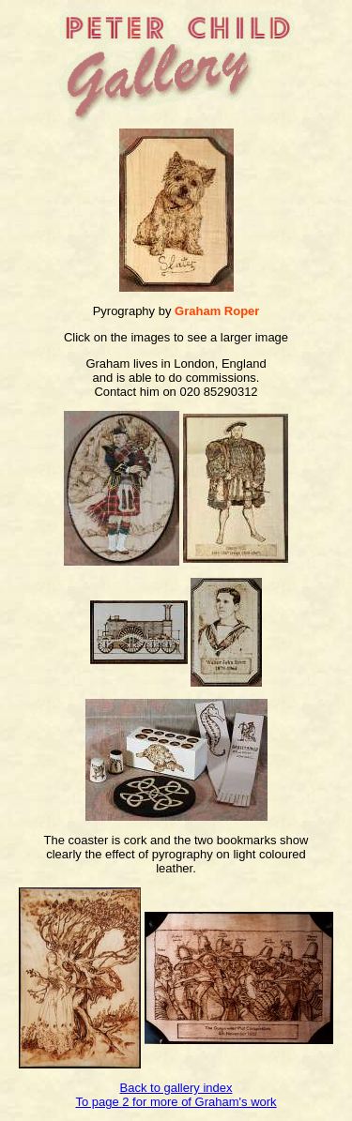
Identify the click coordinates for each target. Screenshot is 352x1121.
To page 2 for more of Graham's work (175, 1102)
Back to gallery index (176, 1088)
